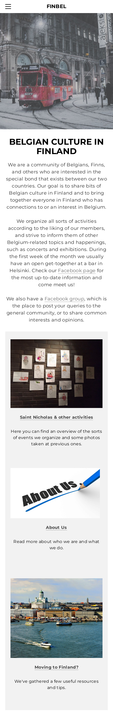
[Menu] (9, 6)
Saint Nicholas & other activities (56, 417)
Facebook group (64, 299)
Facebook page (76, 270)
